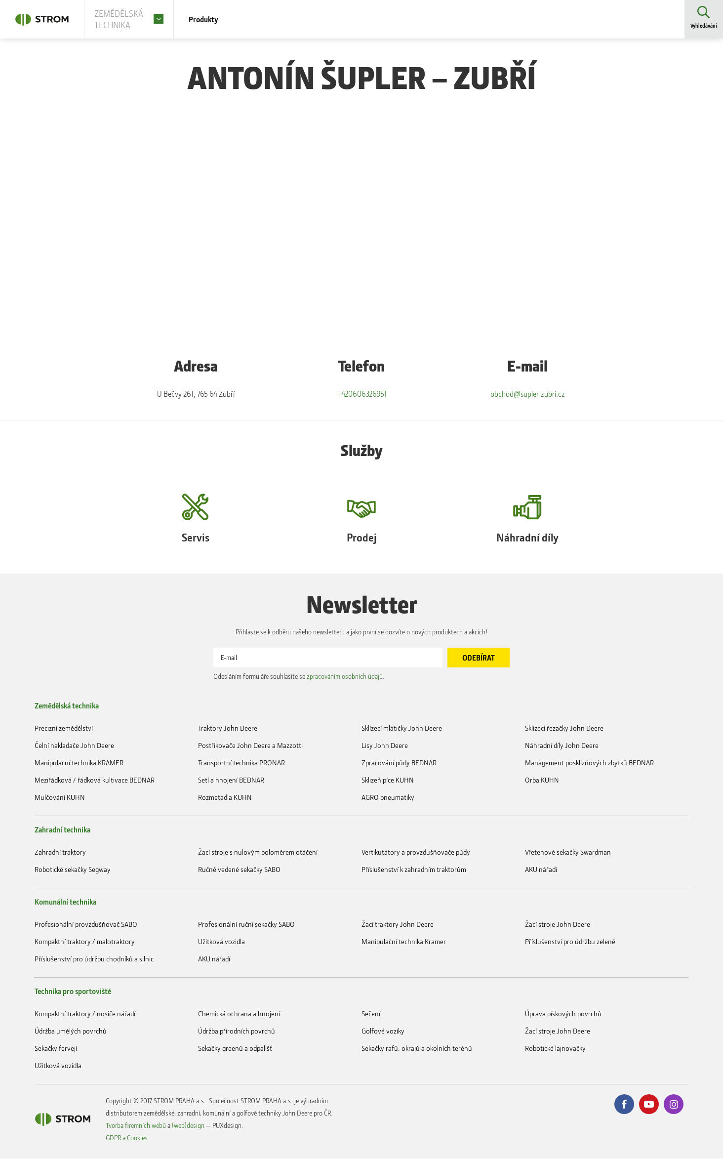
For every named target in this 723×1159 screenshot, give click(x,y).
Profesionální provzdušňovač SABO (86, 924)
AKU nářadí (541, 869)
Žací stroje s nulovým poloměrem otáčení (258, 852)
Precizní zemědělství (64, 728)
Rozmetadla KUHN (225, 797)
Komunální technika (65, 902)
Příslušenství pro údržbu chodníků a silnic (94, 959)
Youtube (649, 1105)
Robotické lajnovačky (555, 1048)
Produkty (218, 20)
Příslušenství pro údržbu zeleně (570, 942)
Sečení (371, 1014)
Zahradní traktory (60, 852)
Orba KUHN (542, 780)
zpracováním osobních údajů (345, 676)
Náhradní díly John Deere (562, 745)
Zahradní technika (62, 830)
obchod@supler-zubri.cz (527, 394)
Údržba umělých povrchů (71, 1031)
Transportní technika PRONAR (241, 763)
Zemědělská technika (67, 706)
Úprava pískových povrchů (563, 1014)
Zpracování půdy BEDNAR (399, 763)
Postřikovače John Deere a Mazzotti (250, 745)
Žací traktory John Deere (398, 924)
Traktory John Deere (227, 728)
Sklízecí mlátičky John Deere (402, 728)
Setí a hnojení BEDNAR (231, 780)
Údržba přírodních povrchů (236, 1031)
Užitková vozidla (221, 942)
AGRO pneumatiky (388, 797)
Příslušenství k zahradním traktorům (414, 869)
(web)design (188, 1125)
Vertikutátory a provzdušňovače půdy (416, 852)
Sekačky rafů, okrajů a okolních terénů (417, 1048)
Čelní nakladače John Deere (74, 745)
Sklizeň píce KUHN (388, 780)
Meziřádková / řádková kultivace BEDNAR (95, 780)
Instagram (673, 1105)
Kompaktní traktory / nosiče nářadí (85, 1014)
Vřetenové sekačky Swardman (568, 852)
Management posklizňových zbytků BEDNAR (589, 763)
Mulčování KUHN (60, 797)
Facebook (624, 1105)
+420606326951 (361, 394)
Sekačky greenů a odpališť (235, 1048)
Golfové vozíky (383, 1031)
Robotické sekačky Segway (73, 869)
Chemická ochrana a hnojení (239, 1014)
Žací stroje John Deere (557, 924)
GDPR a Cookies (127, 1138)
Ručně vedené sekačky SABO (239, 869)
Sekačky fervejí (56, 1048)
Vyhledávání (703, 27)
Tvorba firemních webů (136, 1125)
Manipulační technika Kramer (404, 942)
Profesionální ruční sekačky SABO (246, 924)
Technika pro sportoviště (73, 991)
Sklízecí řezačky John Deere (564, 728)
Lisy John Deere (385, 745)
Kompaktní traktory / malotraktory (85, 942)
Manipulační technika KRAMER (79, 763)
